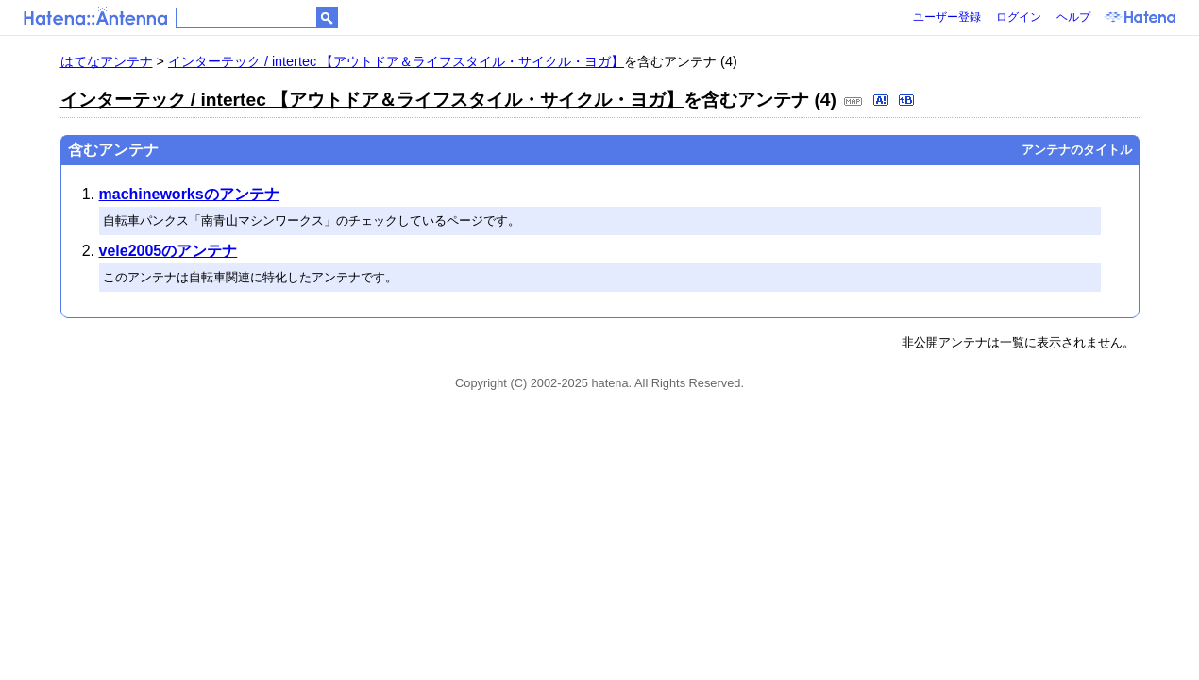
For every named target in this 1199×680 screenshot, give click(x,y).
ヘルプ (1073, 17)
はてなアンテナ (106, 61)
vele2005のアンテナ (168, 251)
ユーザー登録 (947, 17)
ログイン (1018, 17)
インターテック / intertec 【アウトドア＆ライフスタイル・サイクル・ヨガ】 (396, 61)
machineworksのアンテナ (189, 194)
